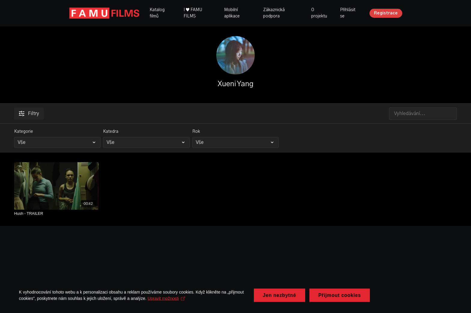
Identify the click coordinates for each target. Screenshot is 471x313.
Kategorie (23, 131)
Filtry (29, 113)
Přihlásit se (347, 13)
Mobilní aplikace (232, 13)
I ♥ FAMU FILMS (193, 13)
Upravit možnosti (168, 299)
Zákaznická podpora (274, 13)
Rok (196, 131)
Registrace (386, 13)
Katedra (110, 131)
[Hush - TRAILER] (56, 214)
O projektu (319, 13)
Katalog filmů (157, 13)
